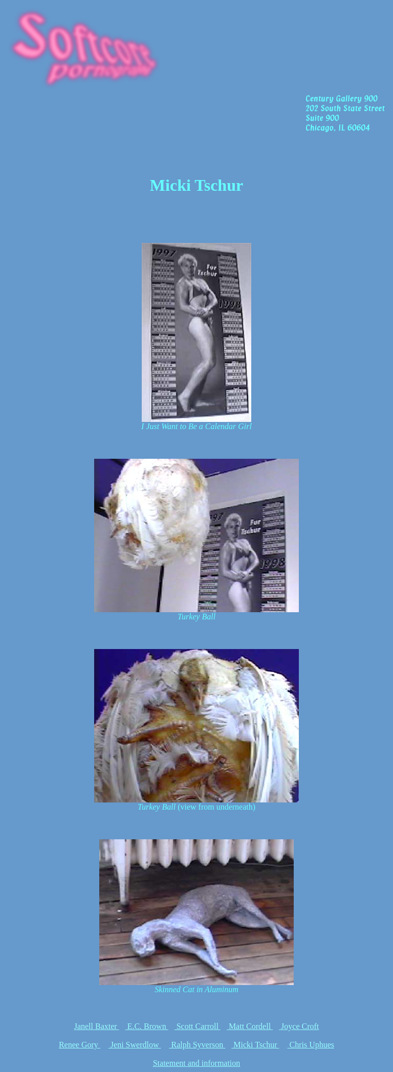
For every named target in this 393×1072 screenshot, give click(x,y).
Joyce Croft (299, 1026)
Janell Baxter (96, 1026)
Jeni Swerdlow (134, 1044)
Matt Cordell (250, 1026)
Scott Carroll (197, 1026)
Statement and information (197, 1063)
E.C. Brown (146, 1026)
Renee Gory (79, 1044)
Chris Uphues (310, 1044)
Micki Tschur (255, 1044)
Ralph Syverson (197, 1044)
